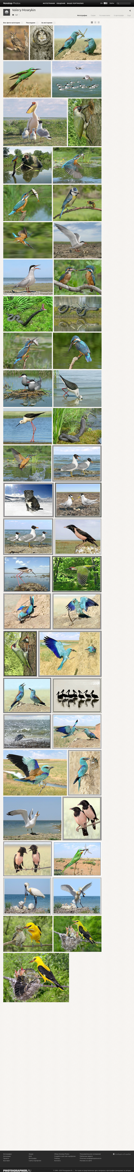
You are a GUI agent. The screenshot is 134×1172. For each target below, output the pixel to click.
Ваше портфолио (75, 3)
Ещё (129, 15)
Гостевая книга (104, 15)
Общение (60, 3)
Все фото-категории (11, 23)
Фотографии (49, 3)
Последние (30, 23)
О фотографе (119, 15)
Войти (112, 3)
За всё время (46, 23)
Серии (93, 15)
